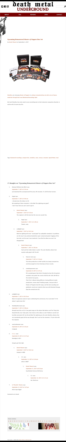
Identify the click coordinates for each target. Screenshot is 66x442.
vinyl (57, 157)
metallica (32, 157)
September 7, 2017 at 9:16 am (25, 212)
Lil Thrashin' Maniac (17, 385)
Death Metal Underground (25, 439)
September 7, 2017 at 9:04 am (20, 198)
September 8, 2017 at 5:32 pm (20, 326)
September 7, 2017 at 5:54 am (20, 189)
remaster (45, 157)
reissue (41, 157)
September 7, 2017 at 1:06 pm (29, 247)
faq (20, 14)
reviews (33, 14)
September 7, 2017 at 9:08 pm (20, 308)
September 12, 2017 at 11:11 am (39, 378)
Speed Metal (52, 157)
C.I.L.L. (14, 333)
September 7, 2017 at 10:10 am (20, 296)
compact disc (25, 157)
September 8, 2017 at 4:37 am (34, 271)
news (37, 157)
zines (46, 14)
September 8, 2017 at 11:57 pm (20, 336)
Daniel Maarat (12, 42)
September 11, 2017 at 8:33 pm (34, 368)
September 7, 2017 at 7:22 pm (34, 259)
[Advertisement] (34, 28)
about (7, 14)
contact (59, 14)
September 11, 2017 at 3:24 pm (29, 359)
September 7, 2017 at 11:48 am (29, 222)
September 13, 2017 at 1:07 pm (20, 387)
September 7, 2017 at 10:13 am (25, 231)
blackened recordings (16, 157)
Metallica (9, 95)
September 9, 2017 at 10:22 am (25, 350)
